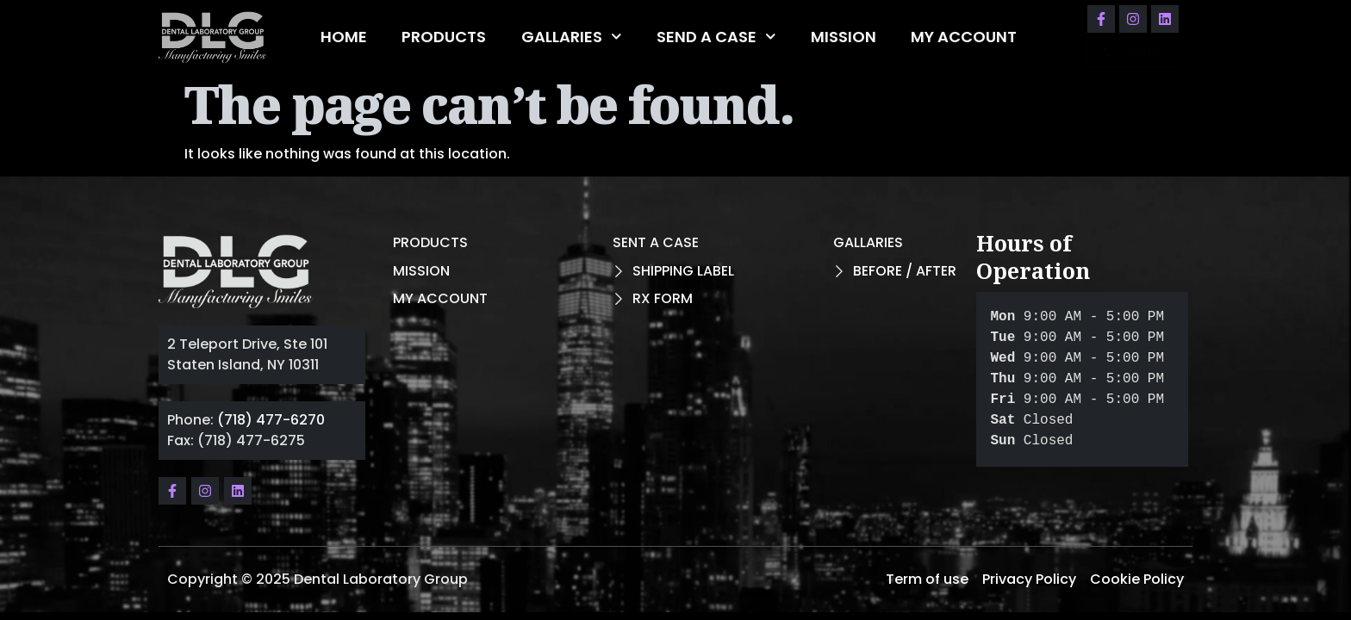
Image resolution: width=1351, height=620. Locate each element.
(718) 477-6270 (271, 420)
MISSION (843, 36)
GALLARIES (571, 36)
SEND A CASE (716, 36)
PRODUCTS (444, 36)
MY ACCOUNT (964, 36)
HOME (344, 36)
